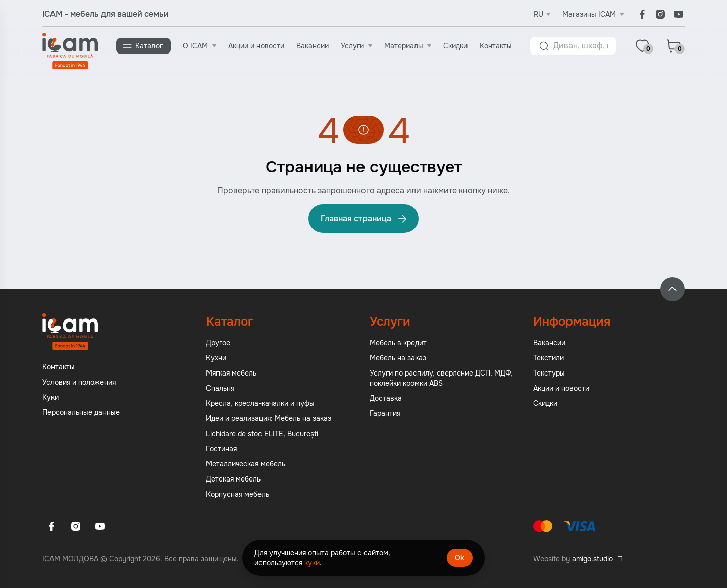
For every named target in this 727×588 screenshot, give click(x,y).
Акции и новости (256, 45)
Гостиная (221, 448)
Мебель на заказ (398, 357)
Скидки (455, 45)
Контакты (496, 45)
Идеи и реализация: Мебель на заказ (268, 418)
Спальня (220, 388)
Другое (218, 342)
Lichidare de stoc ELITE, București (262, 433)
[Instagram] (660, 14)
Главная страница (364, 218)
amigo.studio (592, 558)
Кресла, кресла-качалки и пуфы (260, 403)
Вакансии (312, 45)
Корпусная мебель (237, 494)
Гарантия (385, 413)
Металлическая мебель (245, 463)
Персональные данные (81, 412)
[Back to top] (672, 289)
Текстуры (549, 373)
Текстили (548, 357)
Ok (459, 557)
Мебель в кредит (398, 342)
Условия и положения (79, 382)
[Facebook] (642, 14)
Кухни (216, 357)
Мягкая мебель (231, 373)
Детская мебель (233, 479)
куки (312, 562)
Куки (50, 397)
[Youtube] (678, 14)
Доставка (386, 398)
